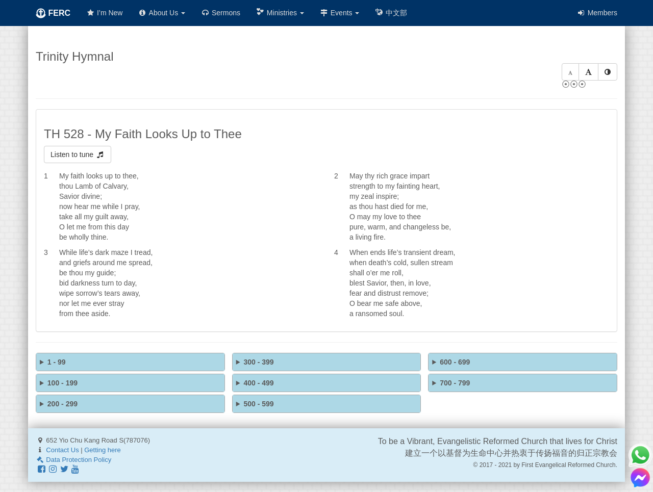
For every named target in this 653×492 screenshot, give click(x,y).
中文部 (390, 12)
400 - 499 (258, 383)
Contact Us (62, 450)
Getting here (102, 450)
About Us (161, 13)
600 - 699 (455, 362)
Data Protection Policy (73, 459)
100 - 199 (62, 383)
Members (596, 13)
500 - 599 (258, 404)
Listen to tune (78, 154)
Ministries (280, 12)
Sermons (220, 13)
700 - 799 (455, 383)
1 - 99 (56, 362)
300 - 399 (258, 362)
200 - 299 (62, 404)
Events (339, 13)
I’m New (104, 13)
